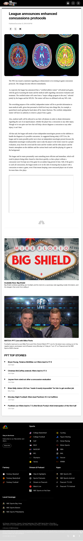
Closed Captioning (28, 523)
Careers (19, 523)
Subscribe (7, 446)
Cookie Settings (53, 525)
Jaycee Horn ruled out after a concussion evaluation (29, 379)
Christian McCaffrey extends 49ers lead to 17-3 (27, 371)
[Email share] (20, 29)
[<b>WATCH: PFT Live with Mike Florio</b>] (41, 317)
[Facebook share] (10, 29)
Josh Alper (11, 365)
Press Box (53, 523)
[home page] (10, 3)
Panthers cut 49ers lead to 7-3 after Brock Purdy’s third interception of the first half (42, 406)
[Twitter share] (15, 29)
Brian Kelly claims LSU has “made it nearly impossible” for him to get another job (41, 388)
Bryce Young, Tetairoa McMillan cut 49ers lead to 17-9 (30, 362)
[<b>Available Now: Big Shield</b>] (41, 259)
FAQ (36, 523)
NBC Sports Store (43, 523)
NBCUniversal (14, 528)
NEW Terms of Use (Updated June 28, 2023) (15, 525)
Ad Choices (6, 523)
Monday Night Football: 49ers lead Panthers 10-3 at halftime (33, 397)
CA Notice (45, 525)
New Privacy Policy (35, 525)
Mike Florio (11, 391)
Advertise (13, 523)
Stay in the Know (8, 435)
